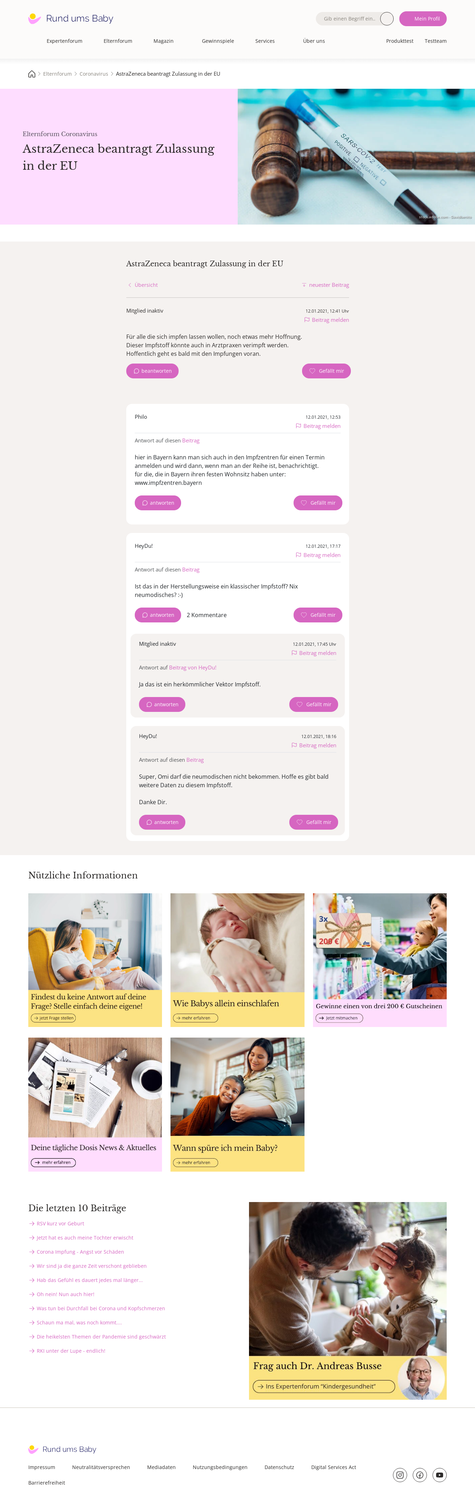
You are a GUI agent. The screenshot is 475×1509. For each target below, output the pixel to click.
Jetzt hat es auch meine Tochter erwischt (85, 1237)
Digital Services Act (333, 1467)
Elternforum (118, 40)
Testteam (436, 40)
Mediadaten (161, 1467)
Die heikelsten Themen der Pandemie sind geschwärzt (101, 1336)
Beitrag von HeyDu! (192, 667)
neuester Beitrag (329, 284)
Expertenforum (64, 40)
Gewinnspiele (218, 40)
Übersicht (146, 285)
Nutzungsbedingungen (220, 1467)
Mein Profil (427, 18)
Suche (387, 18)
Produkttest (399, 40)
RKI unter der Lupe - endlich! (71, 1350)
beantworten (156, 370)
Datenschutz (279, 1467)
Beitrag (190, 440)
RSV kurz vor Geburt (60, 1223)
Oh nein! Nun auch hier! (65, 1294)
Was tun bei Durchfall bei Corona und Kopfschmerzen (101, 1308)
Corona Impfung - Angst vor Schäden (80, 1251)
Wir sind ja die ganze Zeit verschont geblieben (92, 1266)
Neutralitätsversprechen (101, 1467)
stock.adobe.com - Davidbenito (445, 216)
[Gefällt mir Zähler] (326, 371)
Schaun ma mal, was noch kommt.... (79, 1322)
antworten (162, 502)
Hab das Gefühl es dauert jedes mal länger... (90, 1280)
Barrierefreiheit (46, 1482)
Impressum (41, 1467)
